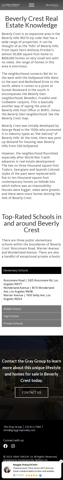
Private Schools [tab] (13, 323)
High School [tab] (11, 316)
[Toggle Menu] (31, 5)
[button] (61, 461)
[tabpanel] (31, 289)
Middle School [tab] (12, 309)
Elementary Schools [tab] (15, 270)
